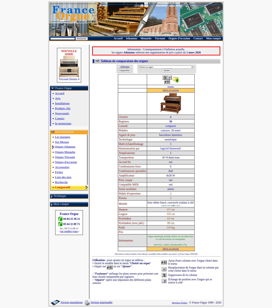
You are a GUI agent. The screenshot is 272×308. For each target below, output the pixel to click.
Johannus (170, 87)
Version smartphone (67, 302)
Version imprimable (98, 302)
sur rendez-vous (69, 231)
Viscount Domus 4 (69, 78)
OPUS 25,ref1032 (171, 90)
